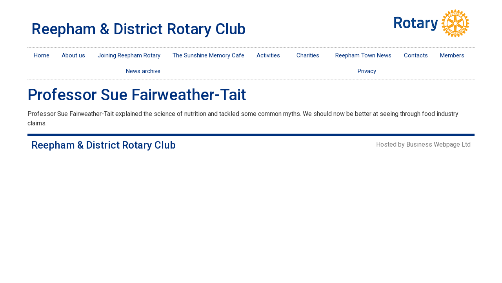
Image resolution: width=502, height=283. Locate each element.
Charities (309, 55)
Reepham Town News (363, 55)
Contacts (416, 55)
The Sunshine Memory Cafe (208, 55)
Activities (270, 55)
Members (454, 55)
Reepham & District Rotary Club (138, 29)
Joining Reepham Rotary (129, 55)
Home (41, 55)
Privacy (367, 71)
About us (73, 55)
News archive (143, 71)
